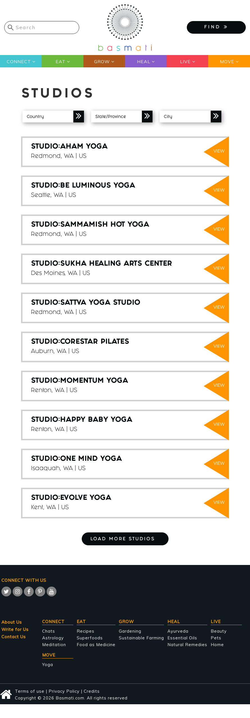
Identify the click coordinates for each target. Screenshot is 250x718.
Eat (60, 61)
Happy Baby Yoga (96, 420)
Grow (102, 61)
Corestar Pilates (94, 342)
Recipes (85, 631)
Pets (216, 637)
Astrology (53, 637)
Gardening (130, 631)
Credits (92, 691)
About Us (11, 622)
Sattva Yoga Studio (100, 303)
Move (227, 61)
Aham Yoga (84, 147)
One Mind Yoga (91, 459)
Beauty (219, 631)
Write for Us (15, 629)
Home (217, 644)
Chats (48, 631)
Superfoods (90, 637)
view (219, 151)
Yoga (47, 664)
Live (185, 61)
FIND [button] (216, 27)
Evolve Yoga (85, 498)
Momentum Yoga (94, 381)
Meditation (54, 644)
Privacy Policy (64, 691)
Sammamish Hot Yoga (104, 225)
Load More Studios (125, 539)
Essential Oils (182, 637)
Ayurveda (177, 631)
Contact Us (13, 636)
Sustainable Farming (141, 637)
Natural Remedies (187, 644)
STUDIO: (45, 147)
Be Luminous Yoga (97, 186)
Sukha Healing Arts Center (116, 264)
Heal (143, 61)
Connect (19, 61)
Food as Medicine (96, 644)
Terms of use (29, 691)
